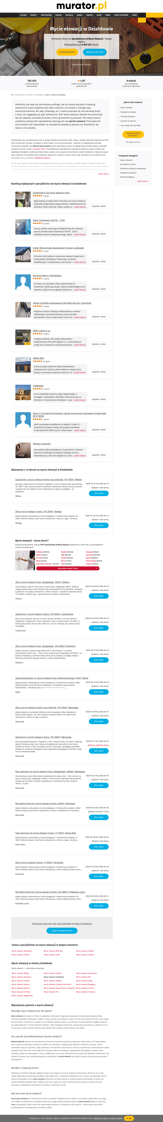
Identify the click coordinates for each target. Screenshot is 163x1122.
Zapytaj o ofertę (99, 207)
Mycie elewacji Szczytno (85, 993)
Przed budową (41, 16)
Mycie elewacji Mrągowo (85, 986)
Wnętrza (77, 16)
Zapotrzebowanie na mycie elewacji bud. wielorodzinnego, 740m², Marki (51, 679)
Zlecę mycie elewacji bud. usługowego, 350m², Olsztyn (42, 583)
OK (129, 1118)
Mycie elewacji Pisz (51, 993)
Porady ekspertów (102, 16)
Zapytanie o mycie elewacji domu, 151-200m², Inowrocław (44, 615)
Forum (113, 16)
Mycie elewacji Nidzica (21, 989)
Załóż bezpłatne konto (62, 932)
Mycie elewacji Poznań (20, 956)
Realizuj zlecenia (94, 53)
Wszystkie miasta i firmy (68, 569)
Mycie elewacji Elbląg (20, 975)
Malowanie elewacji (127, 113)
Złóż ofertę (98, 495)
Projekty (30, 16)
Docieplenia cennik (127, 166)
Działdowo (39, 96)
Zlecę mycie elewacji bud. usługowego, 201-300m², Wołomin (45, 647)
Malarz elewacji (126, 161)
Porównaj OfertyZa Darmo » (133, 135)
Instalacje (60, 16)
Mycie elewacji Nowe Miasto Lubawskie (59, 989)
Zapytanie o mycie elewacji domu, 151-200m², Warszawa (43, 738)
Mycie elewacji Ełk (83, 978)
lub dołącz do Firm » (133, 143)
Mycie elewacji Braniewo (21, 978)
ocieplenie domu (39, 150)
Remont (69, 16)
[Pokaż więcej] (79, 208)
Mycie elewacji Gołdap (53, 982)
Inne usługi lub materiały (129, 127)
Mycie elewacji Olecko (85, 989)
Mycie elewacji (17, 970)
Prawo (91, 16)
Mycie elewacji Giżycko (21, 982)
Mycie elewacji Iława (84, 982)
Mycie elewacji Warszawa (22, 952)
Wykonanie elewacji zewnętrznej (133, 170)
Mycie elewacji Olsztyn (53, 975)
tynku (48, 171)
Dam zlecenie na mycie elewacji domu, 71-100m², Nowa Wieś (45, 834)
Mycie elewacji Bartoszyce (86, 975)
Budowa (52, 16)
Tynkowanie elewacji (128, 174)
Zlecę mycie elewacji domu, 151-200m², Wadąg (38, 512)
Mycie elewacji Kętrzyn (21, 986)
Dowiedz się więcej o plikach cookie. (108, 1118)
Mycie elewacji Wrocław (53, 952)
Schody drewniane (127, 118)
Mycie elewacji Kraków (85, 952)
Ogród (84, 16)
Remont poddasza (127, 178)
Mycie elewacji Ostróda (21, 993)
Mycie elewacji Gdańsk (85, 956)
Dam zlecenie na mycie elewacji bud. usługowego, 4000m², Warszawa (50, 773)
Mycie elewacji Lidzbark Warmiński (57, 986)
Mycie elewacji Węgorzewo (22, 997)
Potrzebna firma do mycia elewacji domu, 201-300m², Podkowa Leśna (50, 893)
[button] (104, 175)
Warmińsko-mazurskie (24, 96)
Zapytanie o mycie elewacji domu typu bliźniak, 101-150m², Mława (48, 481)
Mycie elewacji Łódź (52, 956)
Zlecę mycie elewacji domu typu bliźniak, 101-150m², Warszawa (46, 709)
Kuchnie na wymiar (127, 122)
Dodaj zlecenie (67, 53)
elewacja (38, 174)
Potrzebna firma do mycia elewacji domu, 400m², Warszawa (45, 804)
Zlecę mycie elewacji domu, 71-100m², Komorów (39, 863)
